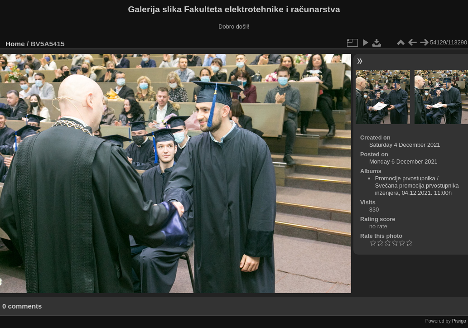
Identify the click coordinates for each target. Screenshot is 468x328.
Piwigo (459, 320)
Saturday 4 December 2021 (404, 144)
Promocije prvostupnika (405, 178)
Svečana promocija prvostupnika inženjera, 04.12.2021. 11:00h (417, 189)
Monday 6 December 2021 (403, 161)
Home (15, 44)
